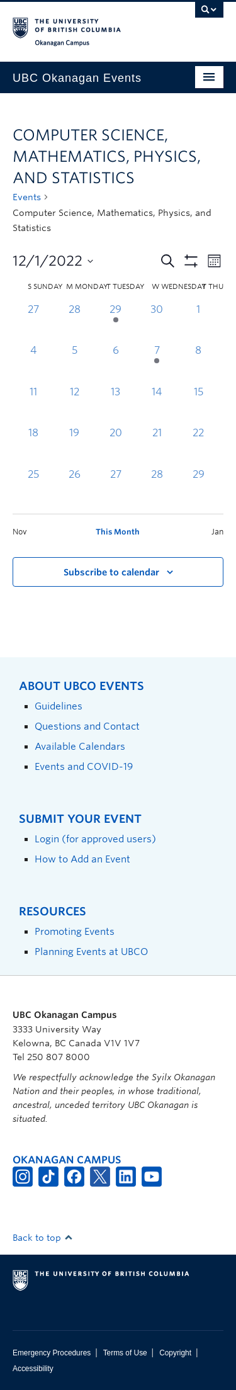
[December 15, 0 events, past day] (198, 405)
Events (27, 197)
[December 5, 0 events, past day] (75, 364)
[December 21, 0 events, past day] (157, 446)
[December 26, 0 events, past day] (75, 488)
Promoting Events (75, 931)
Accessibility (33, 1368)
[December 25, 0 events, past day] (33, 488)
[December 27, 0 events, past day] (116, 488)
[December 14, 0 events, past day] (157, 405)
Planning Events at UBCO (91, 951)
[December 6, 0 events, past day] (116, 364)
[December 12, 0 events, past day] (75, 405)
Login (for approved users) (95, 838)
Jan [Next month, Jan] (217, 531)
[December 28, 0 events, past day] (157, 488)
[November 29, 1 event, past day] (116, 323)
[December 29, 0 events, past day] (198, 488)
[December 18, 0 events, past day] (33, 446)
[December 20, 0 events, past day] (116, 446)
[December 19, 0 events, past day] (75, 446)
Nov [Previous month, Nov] (20, 531)
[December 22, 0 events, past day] (198, 446)
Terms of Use (125, 1352)
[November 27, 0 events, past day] (33, 323)
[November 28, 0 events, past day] (75, 323)
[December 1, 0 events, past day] (198, 323)
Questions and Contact (87, 726)
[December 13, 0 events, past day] (116, 405)
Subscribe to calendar (111, 572)
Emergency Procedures (52, 1352)
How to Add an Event (82, 859)
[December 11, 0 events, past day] (33, 405)
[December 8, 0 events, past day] (198, 364)
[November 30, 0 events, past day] (157, 323)
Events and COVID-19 (84, 766)
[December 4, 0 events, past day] (33, 364)
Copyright (175, 1352)
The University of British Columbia (86, 26)
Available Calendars (80, 746)
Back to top (43, 1238)
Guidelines (58, 706)
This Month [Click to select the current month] (118, 531)
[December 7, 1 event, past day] (157, 364)
